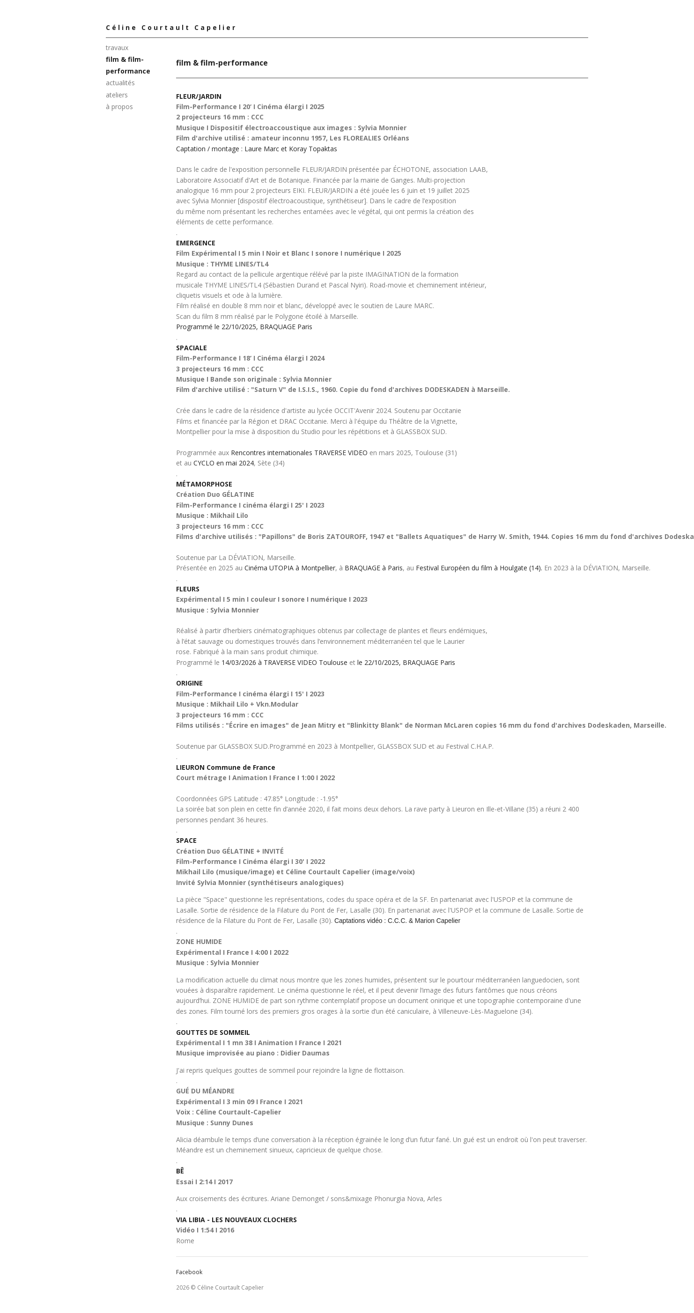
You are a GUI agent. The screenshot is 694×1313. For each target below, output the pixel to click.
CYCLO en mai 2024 (223, 462)
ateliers (117, 94)
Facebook (189, 1272)
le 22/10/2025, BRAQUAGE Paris (406, 662)
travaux (117, 47)
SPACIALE (191, 347)
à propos (119, 106)
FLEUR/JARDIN (198, 96)
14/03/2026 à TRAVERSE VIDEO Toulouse (284, 662)
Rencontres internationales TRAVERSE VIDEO (299, 452)
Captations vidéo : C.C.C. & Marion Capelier (397, 920)
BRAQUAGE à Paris (374, 567)
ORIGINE (189, 683)
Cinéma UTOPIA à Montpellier (289, 567)
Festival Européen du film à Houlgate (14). (479, 567)
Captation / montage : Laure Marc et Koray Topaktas (256, 148)
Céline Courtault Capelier (171, 27)
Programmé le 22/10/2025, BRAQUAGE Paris (244, 326)
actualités (120, 82)
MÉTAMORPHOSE (204, 483)
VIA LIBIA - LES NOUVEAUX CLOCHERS (236, 1219)
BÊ (180, 1170)
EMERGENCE (195, 242)
